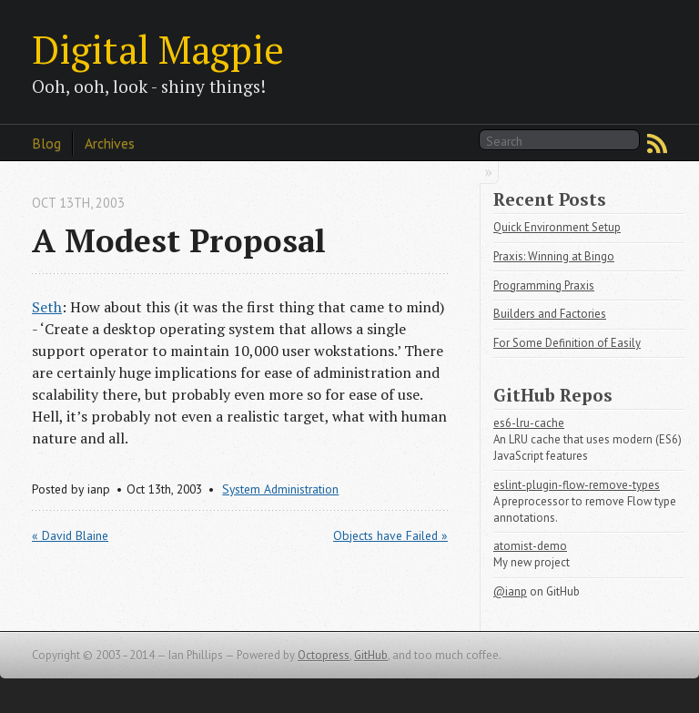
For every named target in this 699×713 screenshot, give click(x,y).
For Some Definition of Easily (567, 343)
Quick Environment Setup (557, 227)
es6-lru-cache (528, 423)
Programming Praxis (543, 285)
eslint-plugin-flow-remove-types (576, 485)
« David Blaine (70, 535)
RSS (657, 144)
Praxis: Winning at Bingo (553, 256)
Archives (110, 143)
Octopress (324, 655)
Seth (47, 307)
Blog (46, 143)
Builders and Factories (549, 313)
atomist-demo (530, 546)
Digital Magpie (158, 49)
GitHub (371, 655)
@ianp (510, 591)
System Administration (280, 489)
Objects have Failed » (390, 535)
